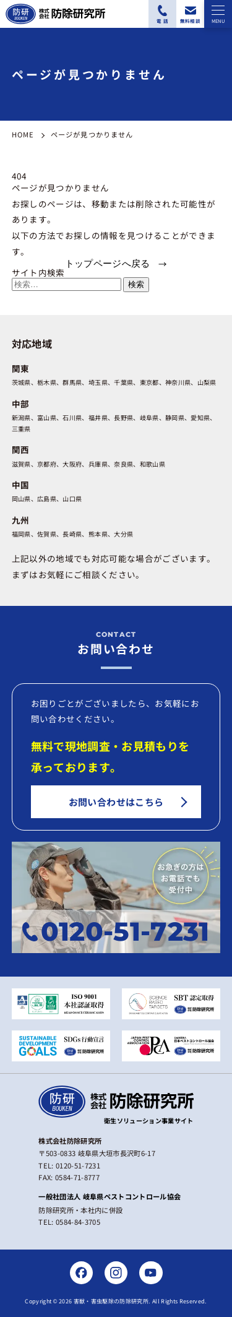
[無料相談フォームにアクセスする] (190, 14)
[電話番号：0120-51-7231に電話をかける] (162, 14)
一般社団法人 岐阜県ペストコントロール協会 (109, 1196)
